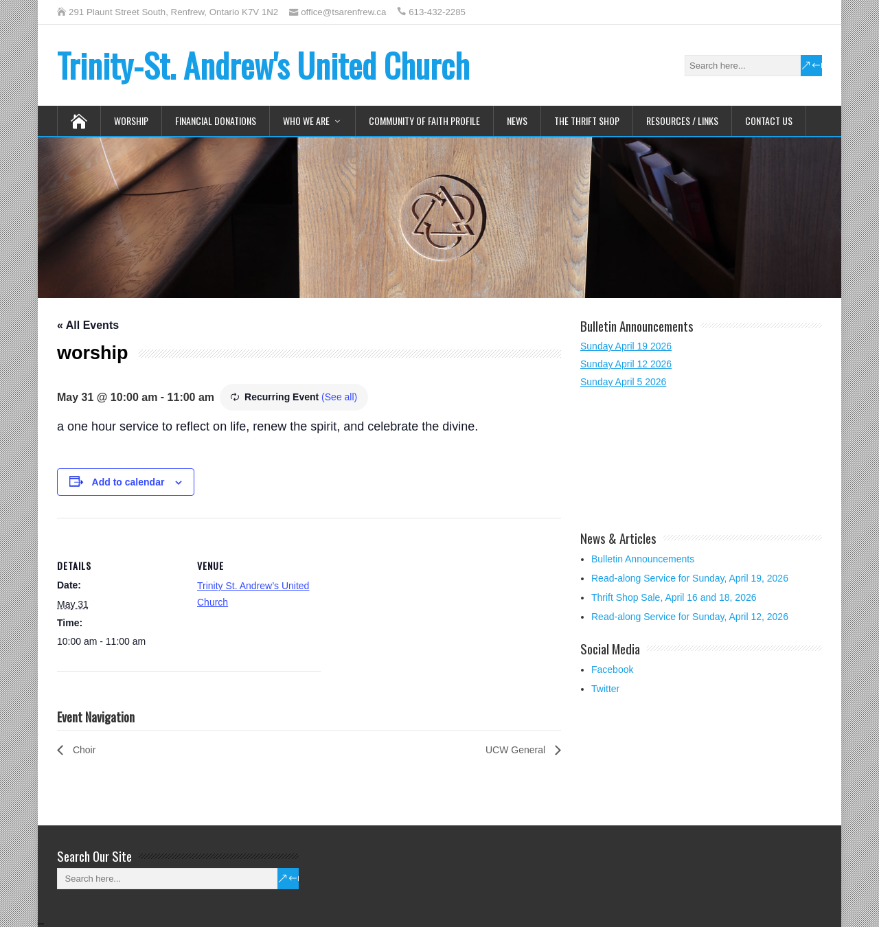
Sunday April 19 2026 (626, 346)
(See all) (339, 396)
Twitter (605, 688)
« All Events (88, 325)
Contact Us (768, 120)
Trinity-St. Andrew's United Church (263, 65)
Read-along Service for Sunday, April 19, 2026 (689, 578)
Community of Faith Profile (424, 120)
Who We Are (306, 120)
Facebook (612, 669)
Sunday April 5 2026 (623, 381)
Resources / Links (682, 120)
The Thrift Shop (586, 120)
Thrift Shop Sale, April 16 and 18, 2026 (674, 597)
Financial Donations (215, 120)
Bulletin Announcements (642, 558)
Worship (131, 120)
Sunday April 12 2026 (626, 363)
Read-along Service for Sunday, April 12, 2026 (689, 616)
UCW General (517, 749)
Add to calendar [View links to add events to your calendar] (128, 482)
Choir (82, 749)
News (517, 120)
